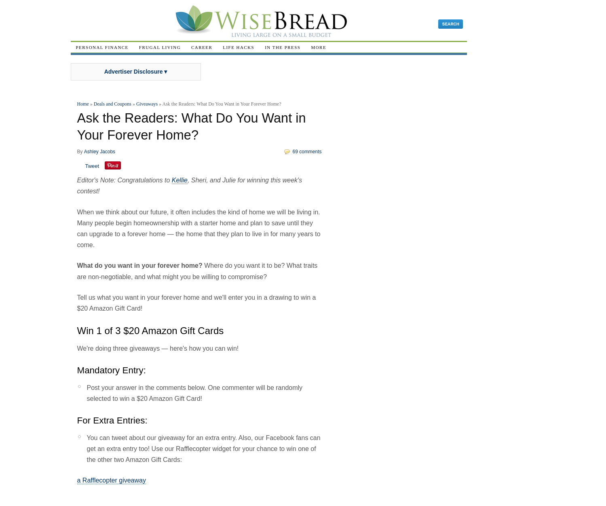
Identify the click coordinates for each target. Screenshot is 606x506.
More (318, 47)
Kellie (180, 180)
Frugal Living (160, 47)
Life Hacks (238, 47)
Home (83, 104)
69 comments (307, 152)
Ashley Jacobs (99, 152)
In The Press (282, 47)
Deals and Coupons (112, 104)
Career (201, 47)
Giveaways (147, 104)
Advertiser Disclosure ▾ (135, 71)
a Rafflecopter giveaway (111, 480)
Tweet (92, 166)
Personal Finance (102, 47)
